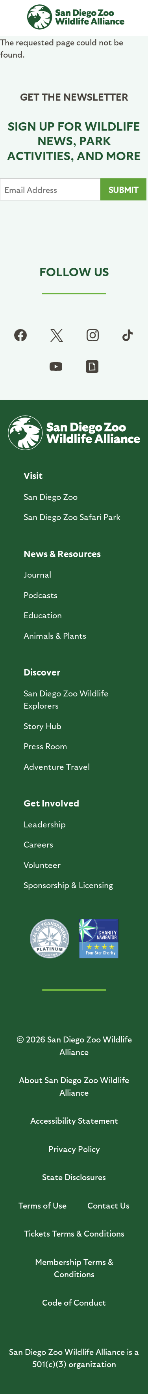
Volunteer (42, 865)
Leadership (45, 824)
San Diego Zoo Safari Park (72, 517)
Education (43, 615)
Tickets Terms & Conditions (74, 1233)
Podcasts (40, 595)
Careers (38, 844)
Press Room (45, 746)
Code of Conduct (74, 1302)
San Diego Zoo (51, 496)
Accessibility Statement (74, 1120)
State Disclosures (74, 1177)
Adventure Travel (57, 766)
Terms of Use (42, 1205)
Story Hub (42, 726)
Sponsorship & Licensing (68, 885)
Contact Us (108, 1205)
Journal (37, 574)
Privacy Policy (74, 1149)
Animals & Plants (55, 635)
